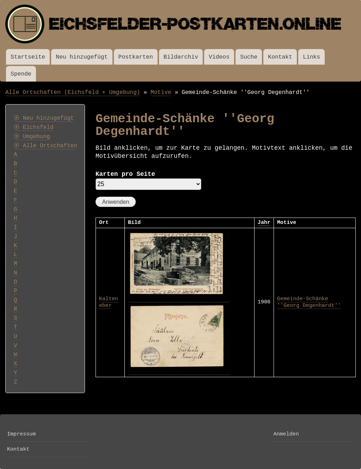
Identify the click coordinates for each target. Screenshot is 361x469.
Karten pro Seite (125, 174)
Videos (219, 57)
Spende (21, 74)
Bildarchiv (181, 57)
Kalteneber (108, 302)
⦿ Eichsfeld (34, 127)
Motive (161, 92)
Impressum (21, 434)
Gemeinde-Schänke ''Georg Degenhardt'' (309, 302)
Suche (248, 57)
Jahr (264, 222)
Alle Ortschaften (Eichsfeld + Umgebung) (72, 92)
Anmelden (286, 434)
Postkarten (135, 57)
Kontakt (280, 57)
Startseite (28, 57)
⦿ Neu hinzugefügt (44, 118)
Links (311, 57)
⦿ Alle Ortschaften (45, 146)
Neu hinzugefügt (82, 57)
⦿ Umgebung (32, 136)
